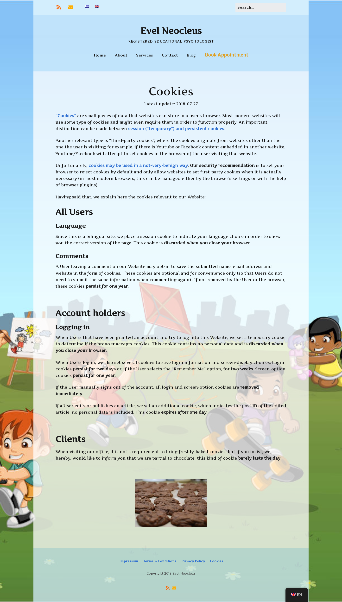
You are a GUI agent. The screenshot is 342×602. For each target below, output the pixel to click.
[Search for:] (260, 7)
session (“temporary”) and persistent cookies (176, 128)
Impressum (128, 561)
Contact (170, 55)
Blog (191, 55)
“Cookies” (66, 115)
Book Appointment (226, 55)
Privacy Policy (193, 561)
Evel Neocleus (171, 30)
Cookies (216, 561)
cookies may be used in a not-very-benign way (138, 165)
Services (144, 55)
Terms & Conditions (159, 561)
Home (100, 55)
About (121, 55)
